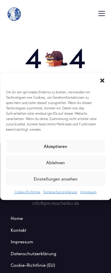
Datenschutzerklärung (60, 191)
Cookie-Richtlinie (28, 191)
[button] (102, 80)
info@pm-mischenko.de (55, 203)
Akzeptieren (55, 146)
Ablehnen (55, 162)
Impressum (88, 191)
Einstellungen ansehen (56, 179)
